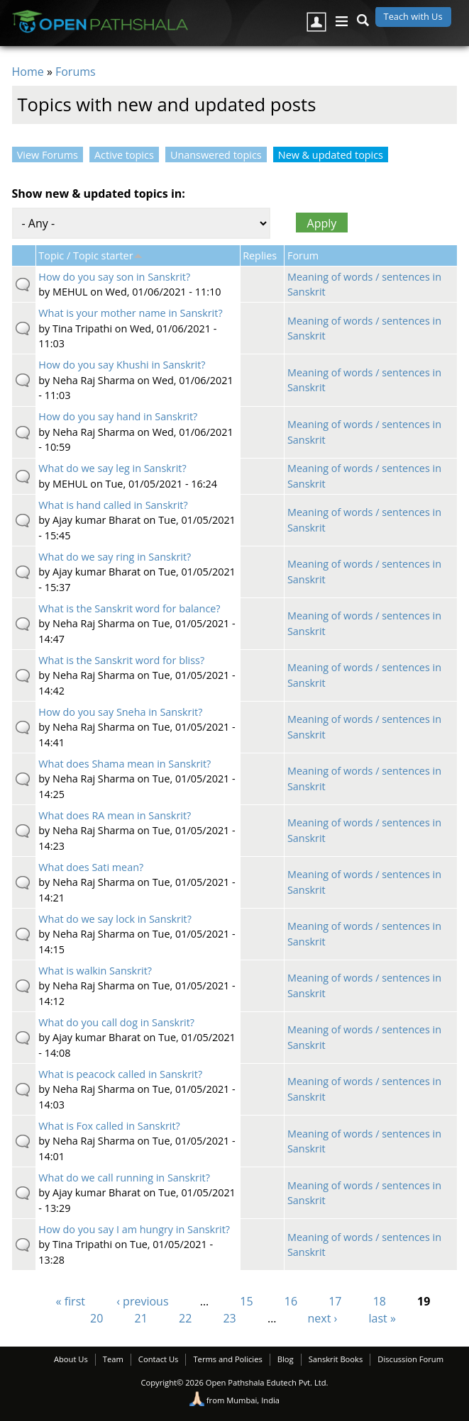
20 (96, 1318)
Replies (260, 255)
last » (382, 1318)
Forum (303, 255)
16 (291, 1301)
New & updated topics (333, 155)
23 (229, 1318)
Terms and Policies (227, 1359)
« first (70, 1301)
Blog (285, 1359)
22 (185, 1318)
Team (113, 1359)
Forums (75, 71)
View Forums (47, 155)
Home (28, 71)
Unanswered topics (216, 155)
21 (141, 1318)
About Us (71, 1359)
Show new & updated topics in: (98, 193)
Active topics (124, 155)
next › (323, 1318)
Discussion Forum (410, 1359)
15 (246, 1301)
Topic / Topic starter (90, 255)
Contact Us (158, 1359)
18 (379, 1301)
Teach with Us (413, 16)
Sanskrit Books (336, 1359)
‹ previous (142, 1301)
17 (335, 1301)
